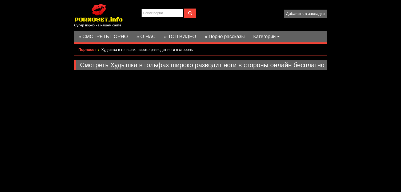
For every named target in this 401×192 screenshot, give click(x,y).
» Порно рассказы (224, 36)
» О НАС (146, 36)
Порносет (87, 49)
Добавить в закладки (305, 13)
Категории (266, 36)
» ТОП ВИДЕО (180, 36)
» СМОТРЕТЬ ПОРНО (103, 36)
